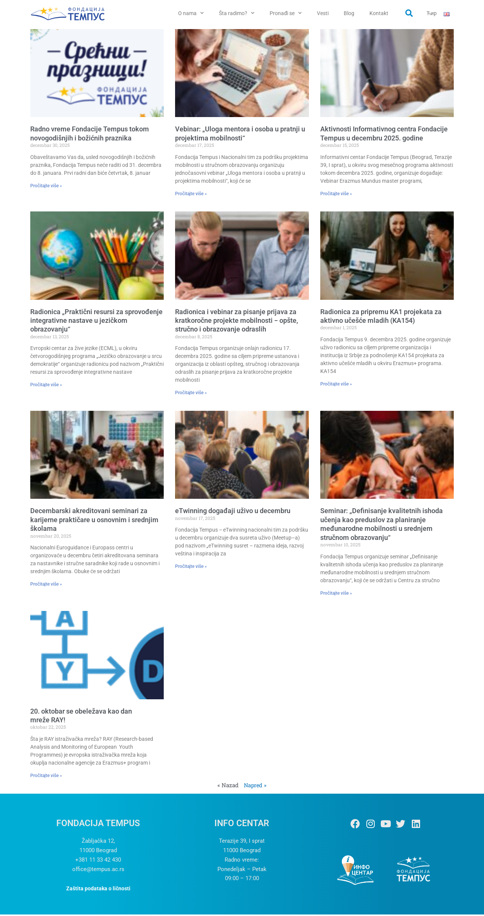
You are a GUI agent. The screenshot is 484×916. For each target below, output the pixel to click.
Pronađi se (286, 13)
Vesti (323, 13)
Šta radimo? (236, 13)
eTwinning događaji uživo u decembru (232, 513)
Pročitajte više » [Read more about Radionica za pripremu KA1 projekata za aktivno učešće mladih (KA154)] (336, 386)
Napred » (255, 786)
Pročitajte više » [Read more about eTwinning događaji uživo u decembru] (191, 568)
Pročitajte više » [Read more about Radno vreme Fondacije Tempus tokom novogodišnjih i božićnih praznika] (46, 187)
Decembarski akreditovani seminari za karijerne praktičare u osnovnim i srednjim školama (94, 521)
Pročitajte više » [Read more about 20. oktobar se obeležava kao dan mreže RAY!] (46, 777)
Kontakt (378, 13)
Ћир (432, 13)
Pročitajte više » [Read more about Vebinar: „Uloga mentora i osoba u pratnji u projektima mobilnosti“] (191, 195)
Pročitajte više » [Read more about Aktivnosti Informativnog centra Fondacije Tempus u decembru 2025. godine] (336, 195)
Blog (349, 13)
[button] (409, 13)
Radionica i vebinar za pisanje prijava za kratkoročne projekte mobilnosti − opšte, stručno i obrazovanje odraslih (236, 322)
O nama (191, 13)
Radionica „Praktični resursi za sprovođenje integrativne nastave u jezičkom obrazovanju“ (96, 322)
